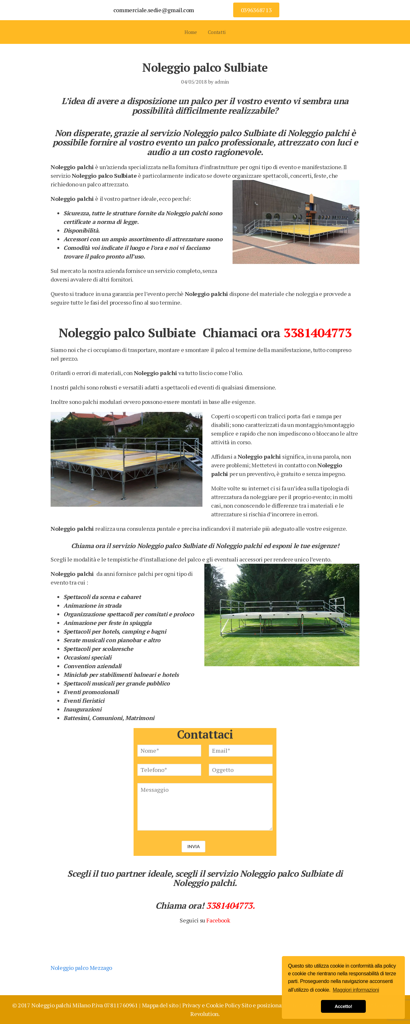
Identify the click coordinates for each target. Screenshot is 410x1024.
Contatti (217, 32)
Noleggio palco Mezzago (81, 967)
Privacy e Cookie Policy (211, 1005)
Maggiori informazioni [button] (356, 990)
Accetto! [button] (343, 1006)
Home (190, 32)
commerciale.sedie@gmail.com (153, 10)
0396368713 (256, 10)
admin (222, 81)
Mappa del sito (160, 1005)
